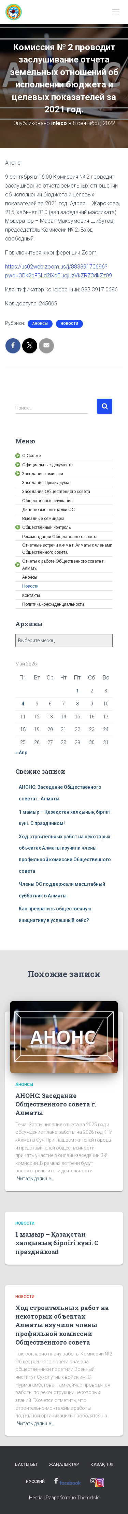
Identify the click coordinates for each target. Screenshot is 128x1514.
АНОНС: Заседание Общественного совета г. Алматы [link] (55, 1104)
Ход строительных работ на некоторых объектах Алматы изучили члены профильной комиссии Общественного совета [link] (62, 1325)
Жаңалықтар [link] (64, 1464)
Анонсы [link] (40, 324)
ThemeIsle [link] (88, 1497)
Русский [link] (35, 1481)
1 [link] (77, 690)
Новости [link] (69, 324)
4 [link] (23, 703)
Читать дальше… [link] (35, 1178)
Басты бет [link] (26, 1464)
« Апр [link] (21, 752)
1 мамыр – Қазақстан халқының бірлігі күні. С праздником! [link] (56, 1242)
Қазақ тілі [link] (101, 1464)
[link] (16, 11)
